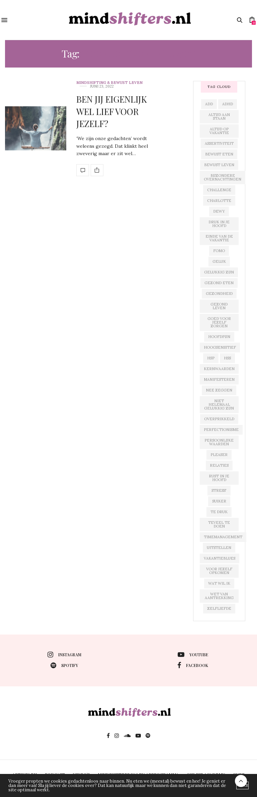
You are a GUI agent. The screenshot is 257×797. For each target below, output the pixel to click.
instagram (64, 654)
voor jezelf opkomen (219, 571)
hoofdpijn (219, 336)
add (209, 104)
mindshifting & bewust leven (109, 83)
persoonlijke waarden (219, 442)
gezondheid (219, 293)
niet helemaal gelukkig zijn (219, 404)
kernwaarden (219, 368)
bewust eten (219, 154)
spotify (64, 665)
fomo (219, 250)
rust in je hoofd (219, 478)
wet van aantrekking (219, 596)
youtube (193, 654)
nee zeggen (219, 390)
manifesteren (219, 379)
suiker (219, 501)
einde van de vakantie (219, 238)
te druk (219, 511)
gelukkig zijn (219, 272)
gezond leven (219, 306)
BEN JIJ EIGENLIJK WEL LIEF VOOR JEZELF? (111, 111)
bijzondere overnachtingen (222, 177)
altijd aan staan (219, 116)
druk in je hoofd (219, 224)
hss (227, 358)
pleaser (219, 454)
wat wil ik (219, 583)
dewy (219, 211)
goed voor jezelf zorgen (219, 322)
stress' (219, 490)
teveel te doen (219, 524)
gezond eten (219, 282)
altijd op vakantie (219, 131)
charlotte (219, 200)
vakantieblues (219, 558)
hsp (211, 358)
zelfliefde (219, 608)
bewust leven (219, 164)
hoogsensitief (220, 347)
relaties (219, 465)
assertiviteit (219, 143)
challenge (219, 190)
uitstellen (219, 547)
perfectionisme (221, 429)
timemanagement (223, 537)
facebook (192, 665)
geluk (219, 261)
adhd (227, 104)
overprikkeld (219, 419)
